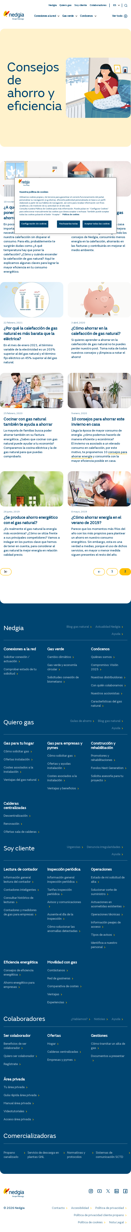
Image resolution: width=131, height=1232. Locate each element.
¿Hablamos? (79, 1019)
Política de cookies (90, 1222)
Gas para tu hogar (19, 744)
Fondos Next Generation (107, 768)
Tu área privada (14, 1087)
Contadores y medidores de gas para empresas (20, 912)
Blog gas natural (78, 627)
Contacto (58, 1208)
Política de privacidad (109, 1208)
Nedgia (53, 5)
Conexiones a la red (45, 16)
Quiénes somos (101, 657)
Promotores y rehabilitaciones (101, 758)
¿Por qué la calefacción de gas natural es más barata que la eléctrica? (30, 334)
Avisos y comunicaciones (64, 902)
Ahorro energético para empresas (19, 985)
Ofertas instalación (17, 759)
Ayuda (116, 634)
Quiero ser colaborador (19, 1056)
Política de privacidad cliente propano (99, 1215)
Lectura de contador (21, 870)
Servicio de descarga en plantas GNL (43, 1155)
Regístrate (11, 1064)
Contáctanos (56, 970)
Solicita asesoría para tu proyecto (107, 778)
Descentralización (16, 816)
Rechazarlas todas (68, 224)
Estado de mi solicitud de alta (108, 880)
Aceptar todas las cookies (97, 224)
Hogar (51, 1044)
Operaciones (101, 870)
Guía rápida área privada (20, 1095)
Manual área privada (17, 1103)
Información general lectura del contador (17, 880)
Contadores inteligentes (20, 890)
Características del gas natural (106, 704)
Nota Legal (116, 1222)
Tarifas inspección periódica (59, 892)
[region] (65, 206)
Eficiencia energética (21, 962)
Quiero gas (65, 5)
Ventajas (53, 994)
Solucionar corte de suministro (104, 892)
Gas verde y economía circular (62, 667)
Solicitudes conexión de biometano (63, 679)
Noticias (99, 1019)
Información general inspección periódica (61, 880)
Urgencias (73, 847)
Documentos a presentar (107, 1056)
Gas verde (68, 16)
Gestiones (99, 1036)
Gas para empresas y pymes (64, 746)
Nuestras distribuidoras (106, 677)
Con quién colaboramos (107, 685)
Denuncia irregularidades (103, 847)
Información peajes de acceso (106, 925)
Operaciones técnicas (105, 914)
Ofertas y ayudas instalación (59, 766)
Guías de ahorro (80, 721)
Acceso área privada (17, 1119)
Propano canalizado (11, 1155)
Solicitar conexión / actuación (16, 659)
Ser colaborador (17, 1036)
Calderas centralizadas (15, 806)
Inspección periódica (64, 870)
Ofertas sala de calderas (20, 832)
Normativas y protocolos (76, 1155)
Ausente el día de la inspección (60, 917)
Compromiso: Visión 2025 (104, 667)
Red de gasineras (58, 978)
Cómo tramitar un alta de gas (108, 1046)
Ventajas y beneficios (61, 788)
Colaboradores (98, 5)
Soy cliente (80, 5)
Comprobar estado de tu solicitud (20, 671)
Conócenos (86, 16)
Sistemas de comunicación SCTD (109, 1155)
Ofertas (54, 1036)
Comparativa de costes (63, 986)
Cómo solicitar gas (16, 751)
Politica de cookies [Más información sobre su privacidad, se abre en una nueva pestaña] (70, 215)
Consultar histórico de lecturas (18, 900)
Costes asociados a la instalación (18, 770)
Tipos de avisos (101, 935)
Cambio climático (59, 657)
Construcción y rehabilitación (103, 746)
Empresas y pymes (60, 1060)
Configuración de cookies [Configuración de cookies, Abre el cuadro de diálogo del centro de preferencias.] (34, 224)
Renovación (11, 824)
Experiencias (55, 1002)
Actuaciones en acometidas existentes (106, 904)
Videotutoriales (14, 1111)
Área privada (14, 1079)
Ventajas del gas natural (20, 780)
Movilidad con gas (62, 962)
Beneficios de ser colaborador (15, 1046)
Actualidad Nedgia (107, 627)
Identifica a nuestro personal (104, 945)
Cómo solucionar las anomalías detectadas (62, 929)
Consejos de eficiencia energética (18, 972)
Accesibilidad (80, 1208)
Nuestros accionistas (105, 693)
